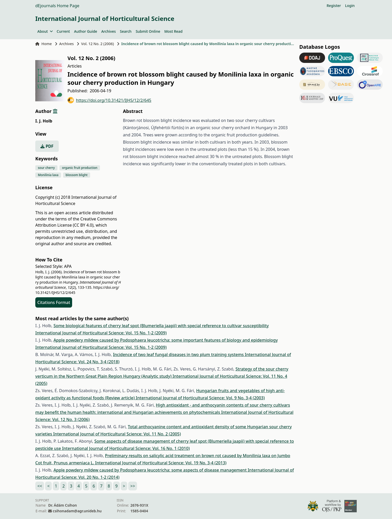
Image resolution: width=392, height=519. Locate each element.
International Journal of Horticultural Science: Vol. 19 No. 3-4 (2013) (160, 463)
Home (43, 43)
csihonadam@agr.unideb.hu (77, 510)
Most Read (173, 31)
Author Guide (85, 31)
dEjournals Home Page (57, 6)
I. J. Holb (43, 121)
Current (63, 31)
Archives (108, 31)
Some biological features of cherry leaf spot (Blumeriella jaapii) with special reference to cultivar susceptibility (161, 325)
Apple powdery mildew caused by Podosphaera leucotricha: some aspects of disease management (151, 470)
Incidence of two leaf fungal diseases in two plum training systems (179, 354)
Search (126, 31)
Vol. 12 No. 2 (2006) (97, 43)
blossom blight (77, 175)
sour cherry (46, 168)
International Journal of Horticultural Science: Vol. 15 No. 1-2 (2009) (101, 333)
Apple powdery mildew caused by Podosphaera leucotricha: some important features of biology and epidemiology (166, 340)
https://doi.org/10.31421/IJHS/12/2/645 (109, 100)
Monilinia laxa (48, 175)
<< (39, 486)
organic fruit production (79, 168)
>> (132, 486)
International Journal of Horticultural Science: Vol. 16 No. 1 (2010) (126, 448)
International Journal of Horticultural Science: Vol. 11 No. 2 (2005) (117, 434)
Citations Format (53, 302)
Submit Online (148, 31)
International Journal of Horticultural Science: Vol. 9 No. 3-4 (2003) (200, 398)
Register (334, 5)
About (45, 31)
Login (350, 5)
